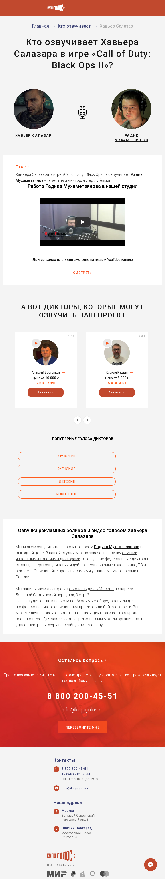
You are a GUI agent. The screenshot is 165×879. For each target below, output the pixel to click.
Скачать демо (46, 385)
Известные (122, 471)
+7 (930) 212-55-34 (76, 754)
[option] (46, 372)
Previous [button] (78, 422)
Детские (42, 471)
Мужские (43, 459)
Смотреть (82, 275)
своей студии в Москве (91, 566)
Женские (122, 459)
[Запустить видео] (82, 224)
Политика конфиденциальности (80, 870)
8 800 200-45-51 (82, 674)
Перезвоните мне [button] (82, 707)
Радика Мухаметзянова (116, 523)
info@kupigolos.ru (82, 688)
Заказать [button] (46, 395)
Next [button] (87, 422)
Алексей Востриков (46, 375)
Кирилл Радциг (117, 375)
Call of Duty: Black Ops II (85, 177)
